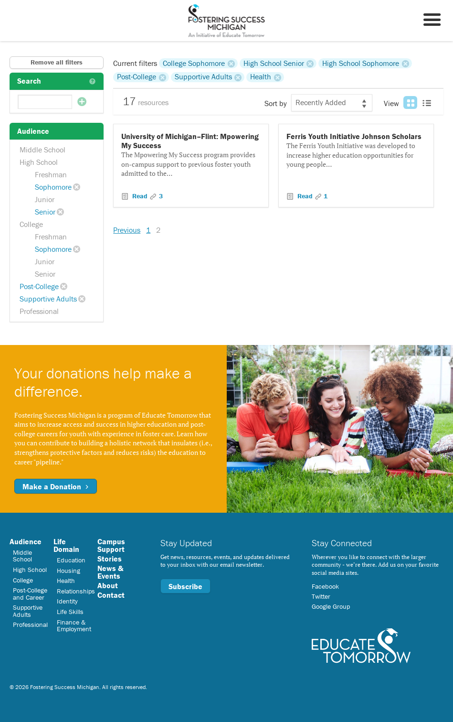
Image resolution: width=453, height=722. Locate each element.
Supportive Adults (48, 298)
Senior (45, 211)
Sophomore (53, 187)
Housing (68, 570)
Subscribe (185, 586)
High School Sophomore (360, 63)
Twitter (321, 596)
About (107, 585)
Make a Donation (55, 486)
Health (260, 77)
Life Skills (70, 611)
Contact (111, 595)
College (31, 224)
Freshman (51, 174)
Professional (39, 311)
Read (139, 196)
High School (39, 162)
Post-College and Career (30, 593)
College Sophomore (194, 63)
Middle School (42, 149)
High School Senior (273, 63)
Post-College (39, 286)
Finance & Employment (74, 625)
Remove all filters (57, 62)
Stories (109, 558)
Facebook (325, 586)
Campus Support (111, 545)
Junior (44, 199)
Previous (126, 230)
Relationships (76, 591)
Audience (26, 541)
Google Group (331, 606)
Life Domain (66, 545)
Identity (67, 601)
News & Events (110, 572)
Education (71, 560)
